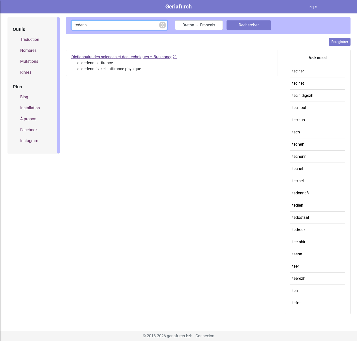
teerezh (298, 278)
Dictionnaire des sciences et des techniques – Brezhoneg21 (124, 57)
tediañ (297, 205)
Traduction (29, 39)
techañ (298, 144)
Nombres (28, 50)
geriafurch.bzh (179, 336)
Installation (30, 108)
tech (296, 132)
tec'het (298, 83)
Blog (24, 97)
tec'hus (298, 119)
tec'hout (299, 107)
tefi (295, 290)
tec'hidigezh (302, 95)
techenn (299, 156)
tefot (296, 302)
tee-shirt (299, 241)
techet (297, 168)
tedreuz (298, 229)
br (311, 7)
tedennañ (300, 193)
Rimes (25, 72)
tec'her (298, 71)
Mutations (29, 61)
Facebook (28, 129)
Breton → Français (198, 25)
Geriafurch (178, 6)
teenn (297, 254)
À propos (28, 118)
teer (295, 266)
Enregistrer (339, 42)
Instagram (29, 140)
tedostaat (300, 217)
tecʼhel (298, 180)
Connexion (204, 336)
